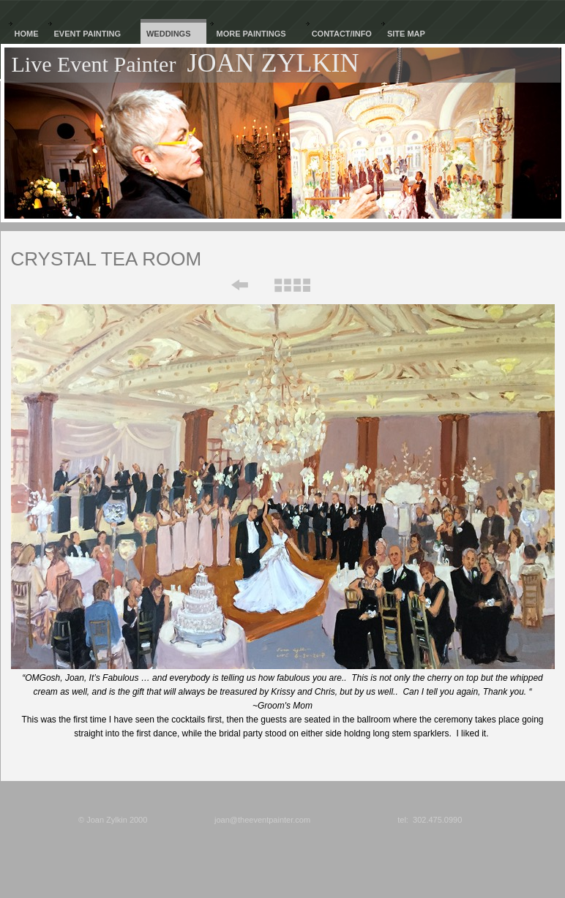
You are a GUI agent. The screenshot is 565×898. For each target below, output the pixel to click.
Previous (229, 285)
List (291, 285)
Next (344, 285)
